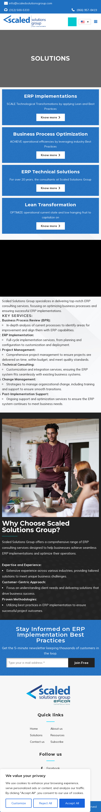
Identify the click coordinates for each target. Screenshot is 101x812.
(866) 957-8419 (87, 10)
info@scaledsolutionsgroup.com (30, 3)
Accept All (72, 803)
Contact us (37, 742)
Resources (57, 735)
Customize (18, 803)
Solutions (36, 735)
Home (34, 728)
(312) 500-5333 (19, 10)
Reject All (45, 803)
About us (56, 728)
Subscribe (56, 742)
